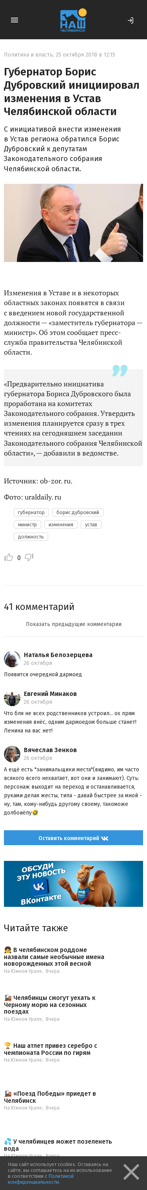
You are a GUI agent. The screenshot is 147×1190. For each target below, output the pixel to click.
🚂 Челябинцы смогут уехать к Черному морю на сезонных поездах (49, 1004)
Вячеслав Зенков (50, 750)
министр (27, 524)
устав (91, 524)
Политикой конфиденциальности (41, 1179)
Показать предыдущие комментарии (74, 624)
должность (31, 537)
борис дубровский (77, 512)
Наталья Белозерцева (58, 655)
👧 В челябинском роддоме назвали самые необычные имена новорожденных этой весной (54, 957)
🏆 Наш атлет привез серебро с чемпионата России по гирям (50, 1049)
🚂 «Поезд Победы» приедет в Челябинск (50, 1097)
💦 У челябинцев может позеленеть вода (58, 1145)
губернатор (31, 512)
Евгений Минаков (50, 694)
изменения (61, 524)
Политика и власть (28, 55)
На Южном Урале (23, 971)
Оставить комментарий (73, 838)
